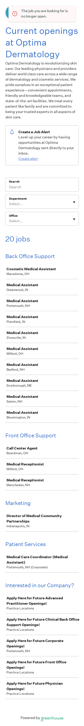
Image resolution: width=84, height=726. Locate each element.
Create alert (28, 159)
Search (14, 182)
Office (13, 216)
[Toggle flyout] (74, 202)
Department (18, 199)
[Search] (42, 187)
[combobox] (9, 203)
